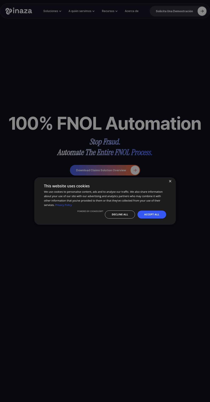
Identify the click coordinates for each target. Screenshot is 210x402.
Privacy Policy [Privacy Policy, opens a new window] (63, 205)
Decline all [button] (120, 214)
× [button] (170, 181)
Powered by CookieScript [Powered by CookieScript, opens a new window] (90, 211)
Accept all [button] (151, 214)
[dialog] (105, 201)
